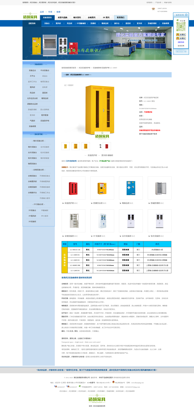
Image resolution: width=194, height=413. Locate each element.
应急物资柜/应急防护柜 (101, 68)
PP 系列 (106, 18)
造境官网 (181, 46)
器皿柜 (128, 23)
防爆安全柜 (98, 203)
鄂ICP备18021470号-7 (104, 383)
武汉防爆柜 (101, 391)
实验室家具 (47, 18)
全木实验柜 (45, 147)
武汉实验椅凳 (130, 391)
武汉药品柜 (82, 391)
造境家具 (149, 2)
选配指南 (31, 23)
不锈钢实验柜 (45, 187)
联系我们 (120, 18)
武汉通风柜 (72, 391)
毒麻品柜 (105, 23)
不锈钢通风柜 (45, 181)
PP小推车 (44, 216)
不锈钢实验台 (45, 176)
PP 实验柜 (97, 236)
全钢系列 (91, 18)
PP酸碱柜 (44, 210)
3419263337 (59, 387)
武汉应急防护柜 (84, 68)
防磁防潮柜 (152, 23)
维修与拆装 (168, 2)
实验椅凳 (165, 23)
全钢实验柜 (69, 236)
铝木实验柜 (45, 152)
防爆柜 (93, 23)
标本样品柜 (120, 391)
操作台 (116, 23)
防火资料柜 (45, 110)
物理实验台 (45, 82)
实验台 (47, 23)
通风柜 (58, 23)
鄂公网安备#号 (120, 383)
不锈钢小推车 (45, 198)
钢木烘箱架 (45, 158)
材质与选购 (62, 18)
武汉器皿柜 (91, 391)
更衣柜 (139, 23)
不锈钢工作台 (45, 193)
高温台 (44, 76)
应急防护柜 (92, 155)
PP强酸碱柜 (81, 23)
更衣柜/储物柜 (107, 155)
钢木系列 (77, 18)
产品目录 (158, 2)
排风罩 (44, 87)
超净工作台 (32, 82)
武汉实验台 (63, 391)
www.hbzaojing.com (137, 383)
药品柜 (69, 23)
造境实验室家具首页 (69, 68)
